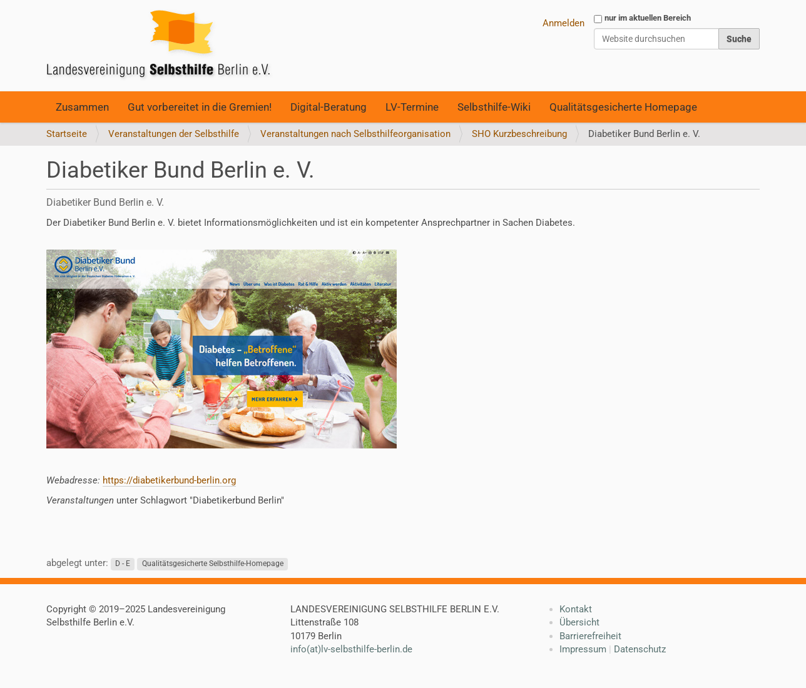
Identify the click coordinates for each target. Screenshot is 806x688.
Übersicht (579, 622)
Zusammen (82, 107)
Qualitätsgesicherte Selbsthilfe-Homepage (212, 563)
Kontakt (575, 609)
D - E (122, 563)
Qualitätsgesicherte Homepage (623, 107)
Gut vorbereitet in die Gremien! (200, 107)
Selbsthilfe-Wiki (494, 107)
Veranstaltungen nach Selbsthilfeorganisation (355, 133)
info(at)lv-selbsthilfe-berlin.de (351, 649)
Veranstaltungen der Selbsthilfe (173, 133)
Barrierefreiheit (590, 636)
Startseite (66, 133)
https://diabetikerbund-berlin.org (169, 480)
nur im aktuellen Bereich (647, 18)
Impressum (582, 649)
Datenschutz (640, 649)
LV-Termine (412, 107)
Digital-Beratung (328, 107)
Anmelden (563, 23)
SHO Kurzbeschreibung (519, 133)
